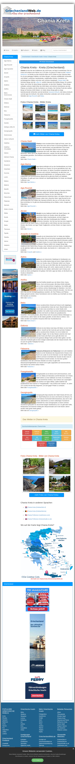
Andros (41, 726)
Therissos (7, 229)
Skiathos (23, 714)
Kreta (45, 56)
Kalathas (6, 143)
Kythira (23, 724)
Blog (42, 50)
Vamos (6, 241)
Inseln (15, 50)
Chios (22, 730)
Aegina (41, 730)
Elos (5, 111)
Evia (22, 726)
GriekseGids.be (62, 741)
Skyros (41, 728)
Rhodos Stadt (61, 716)
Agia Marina (7, 61)
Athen (59, 712)
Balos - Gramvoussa (8, 94)
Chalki (41, 718)
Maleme (6, 185)
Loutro (6, 177)
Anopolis (30, 252)
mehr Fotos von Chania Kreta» (47, 495)
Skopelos (23, 716)
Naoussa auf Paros (63, 720)
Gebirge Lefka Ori (9, 127)
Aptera (6, 81)
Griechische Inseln (37, 56)
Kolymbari (7, 169)
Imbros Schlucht (9, 139)
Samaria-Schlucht (54, 92)
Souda (6, 217)
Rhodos (4, 718)
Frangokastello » (32, 387)
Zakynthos (5, 730)
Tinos (40, 724)
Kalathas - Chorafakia (7, 148)
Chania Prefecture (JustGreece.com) (37, 515)
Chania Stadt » (31, 159)
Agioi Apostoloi (8, 69)
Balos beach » (31, 321)
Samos (4, 726)
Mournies (7, 193)
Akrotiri (6, 73)
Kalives (6, 153)
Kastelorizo (42, 716)
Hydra (41, 732)
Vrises (6, 249)
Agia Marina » (31, 182)
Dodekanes (24, 741)
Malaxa (6, 181)
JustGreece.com (62, 745)
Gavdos (6, 123)
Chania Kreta (61, 718)
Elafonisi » (31, 343)
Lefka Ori (38, 82)
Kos (3, 728)
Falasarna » (30, 366)
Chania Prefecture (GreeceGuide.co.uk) (38, 519)
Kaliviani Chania (9, 157)
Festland (25, 50)
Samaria (6, 205)
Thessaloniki (61, 714)
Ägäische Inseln (25, 745)
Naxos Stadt (61, 724)
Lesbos (4, 733)
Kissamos (7, 165)
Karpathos (24, 728)
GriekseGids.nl (61, 739)
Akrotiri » (30, 229)
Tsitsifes (6, 237)
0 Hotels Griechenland (47, 62)
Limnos (23, 718)
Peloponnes (6, 745)
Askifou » (30, 298)
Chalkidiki (5, 743)
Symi (40, 720)
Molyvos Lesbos (62, 730)
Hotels (35, 50)
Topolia (6, 233)
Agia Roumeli (33, 96)
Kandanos (7, 161)
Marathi (6, 189)
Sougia (6, 221)
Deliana (6, 103)
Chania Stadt (62, 80)
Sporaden (24, 743)
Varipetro (6, 245)
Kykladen (23, 739)
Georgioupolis (8, 131)
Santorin (4, 720)
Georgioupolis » (34, 410)
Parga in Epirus (62, 726)
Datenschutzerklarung (45, 743)
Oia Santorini (61, 728)
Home (6, 50)
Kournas (6, 173)
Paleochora (7, 197)
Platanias (7, 201)
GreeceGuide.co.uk (63, 743)
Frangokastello (8, 119)
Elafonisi (6, 107)
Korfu (4, 724)
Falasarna (7, 115)
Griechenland (26, 56)
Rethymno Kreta (62, 722)
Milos (22, 712)
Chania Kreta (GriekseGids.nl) (35, 507)
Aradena (6, 85)
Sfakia (42, 96)
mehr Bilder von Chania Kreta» (46, 134)
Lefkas (4, 732)
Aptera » (29, 275)
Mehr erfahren (56, 756)
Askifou (6, 89)
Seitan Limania (8, 209)
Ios (22, 722)
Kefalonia (23, 720)
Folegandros (43, 714)
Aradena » (38, 252)
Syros (40, 722)
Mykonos (5, 722)
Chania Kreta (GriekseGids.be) (35, 511)
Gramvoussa (8, 135)
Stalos (6, 225)
